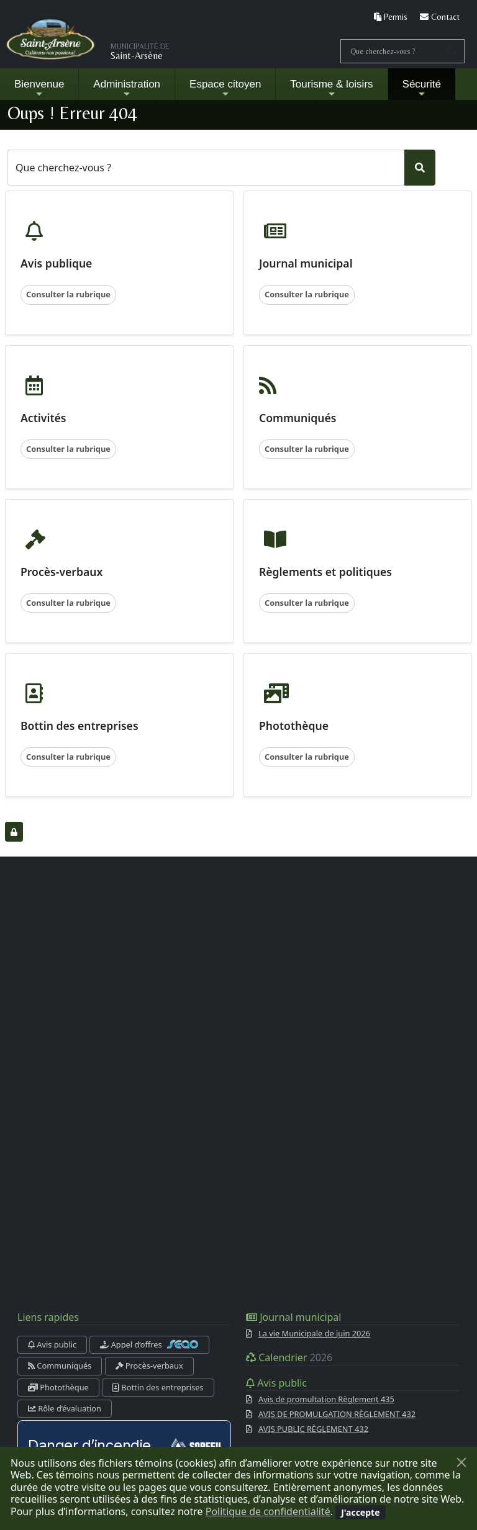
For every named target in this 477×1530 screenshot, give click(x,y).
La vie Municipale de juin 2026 (314, 1333)
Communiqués (59, 1365)
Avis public (52, 1344)
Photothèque (58, 1387)
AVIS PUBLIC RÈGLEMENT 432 (313, 1428)
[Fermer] (461, 1462)
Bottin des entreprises (158, 1387)
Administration (126, 88)
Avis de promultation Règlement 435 (326, 1399)
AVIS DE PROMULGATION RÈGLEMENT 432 (337, 1414)
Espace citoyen (225, 88)
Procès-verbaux (149, 1365)
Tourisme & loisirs (331, 88)
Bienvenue (39, 88)
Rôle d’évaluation (64, 1408)
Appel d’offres (149, 1344)
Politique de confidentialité (268, 1511)
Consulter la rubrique (68, 294)
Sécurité (421, 88)
